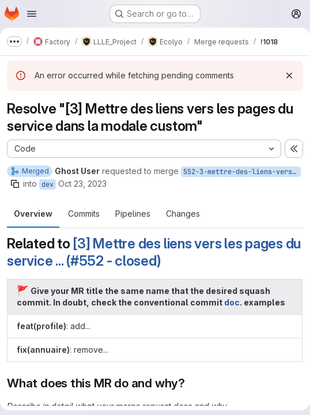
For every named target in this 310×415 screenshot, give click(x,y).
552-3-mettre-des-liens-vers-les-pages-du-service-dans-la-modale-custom (242, 171)
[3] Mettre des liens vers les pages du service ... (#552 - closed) (154, 252)
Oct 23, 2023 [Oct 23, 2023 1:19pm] (82, 183)
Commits (84, 213)
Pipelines (132, 213)
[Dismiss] (289, 75)
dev (47, 184)
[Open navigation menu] (31, 14)
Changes (183, 213)
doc (232, 302)
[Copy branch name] (15, 184)
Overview (33, 213)
